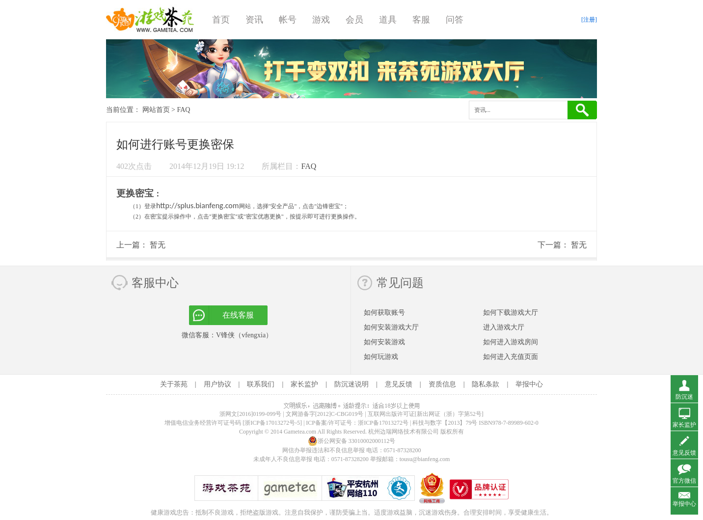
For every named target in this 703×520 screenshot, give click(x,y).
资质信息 (442, 384)
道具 (388, 20)
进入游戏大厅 (503, 327)
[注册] (589, 19)
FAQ (183, 109)
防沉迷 (684, 396)
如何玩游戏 (381, 356)
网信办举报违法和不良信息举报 (323, 450)
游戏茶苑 (150, 19)
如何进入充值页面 (510, 356)
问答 (454, 20)
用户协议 (217, 384)
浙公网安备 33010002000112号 (352, 441)
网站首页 (156, 109)
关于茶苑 (174, 384)
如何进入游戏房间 (510, 342)
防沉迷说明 (351, 384)
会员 (354, 20)
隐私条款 (485, 384)
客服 (421, 20)
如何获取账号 (384, 312)
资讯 (254, 20)
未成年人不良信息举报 (283, 459)
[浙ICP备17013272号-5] (272, 422)
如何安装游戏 (384, 342)
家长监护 (304, 384)
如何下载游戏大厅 (510, 312)
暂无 (157, 245)
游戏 (321, 20)
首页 (221, 20)
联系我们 (260, 384)
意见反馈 (398, 384)
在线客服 (238, 315)
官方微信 (684, 480)
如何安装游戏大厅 (391, 327)
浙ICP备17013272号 (383, 422)
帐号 (288, 20)
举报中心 (529, 384)
